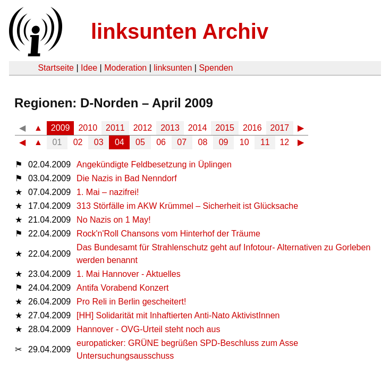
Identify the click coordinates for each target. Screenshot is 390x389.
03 (99, 142)
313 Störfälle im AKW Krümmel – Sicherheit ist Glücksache (187, 205)
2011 (115, 127)
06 (161, 142)
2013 (170, 127)
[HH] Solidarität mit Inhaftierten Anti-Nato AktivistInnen (178, 315)
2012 (142, 127)
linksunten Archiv (179, 31)
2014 (197, 127)
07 (181, 142)
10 (244, 142)
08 (203, 142)
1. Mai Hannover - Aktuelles (129, 273)
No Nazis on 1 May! (114, 219)
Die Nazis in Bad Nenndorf (127, 178)
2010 (87, 127)
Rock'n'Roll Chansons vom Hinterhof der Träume (168, 233)
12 (284, 142)
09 (223, 142)
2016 (252, 127)
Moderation (125, 67)
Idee (89, 67)
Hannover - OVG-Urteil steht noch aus (148, 329)
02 (78, 142)
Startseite (56, 67)
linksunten (173, 67)
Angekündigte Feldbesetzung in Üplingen (154, 164)
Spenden (216, 67)
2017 (280, 127)
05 (140, 142)
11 (265, 142)
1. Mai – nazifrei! (108, 192)
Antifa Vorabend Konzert (122, 287)
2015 (224, 127)
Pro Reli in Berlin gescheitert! (131, 301)
